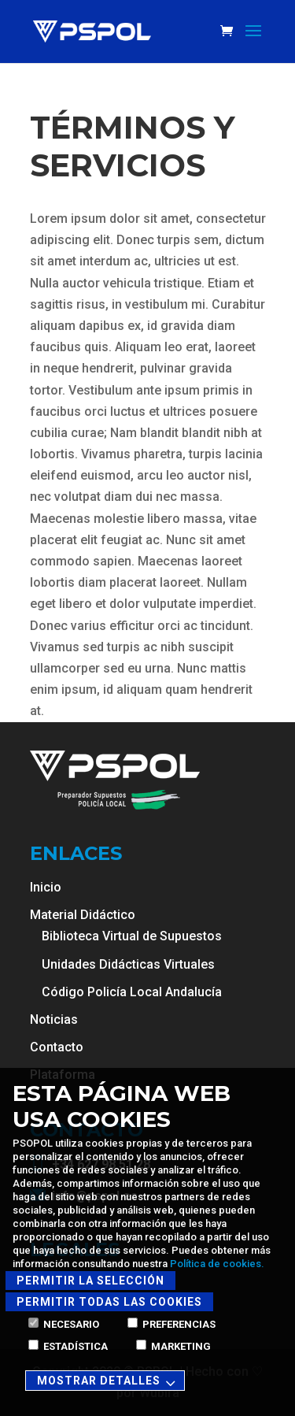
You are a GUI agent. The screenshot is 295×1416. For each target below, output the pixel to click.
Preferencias (171, 1324)
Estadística (68, 1346)
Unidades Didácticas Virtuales (128, 964)
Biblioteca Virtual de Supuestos (132, 936)
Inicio (45, 887)
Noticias (54, 1019)
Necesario (63, 1324)
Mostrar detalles (108, 1382)
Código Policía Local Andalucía (132, 991)
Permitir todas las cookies (109, 1302)
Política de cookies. (217, 1264)
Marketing (173, 1346)
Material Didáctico (82, 914)
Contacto (56, 1047)
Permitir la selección (90, 1280)
